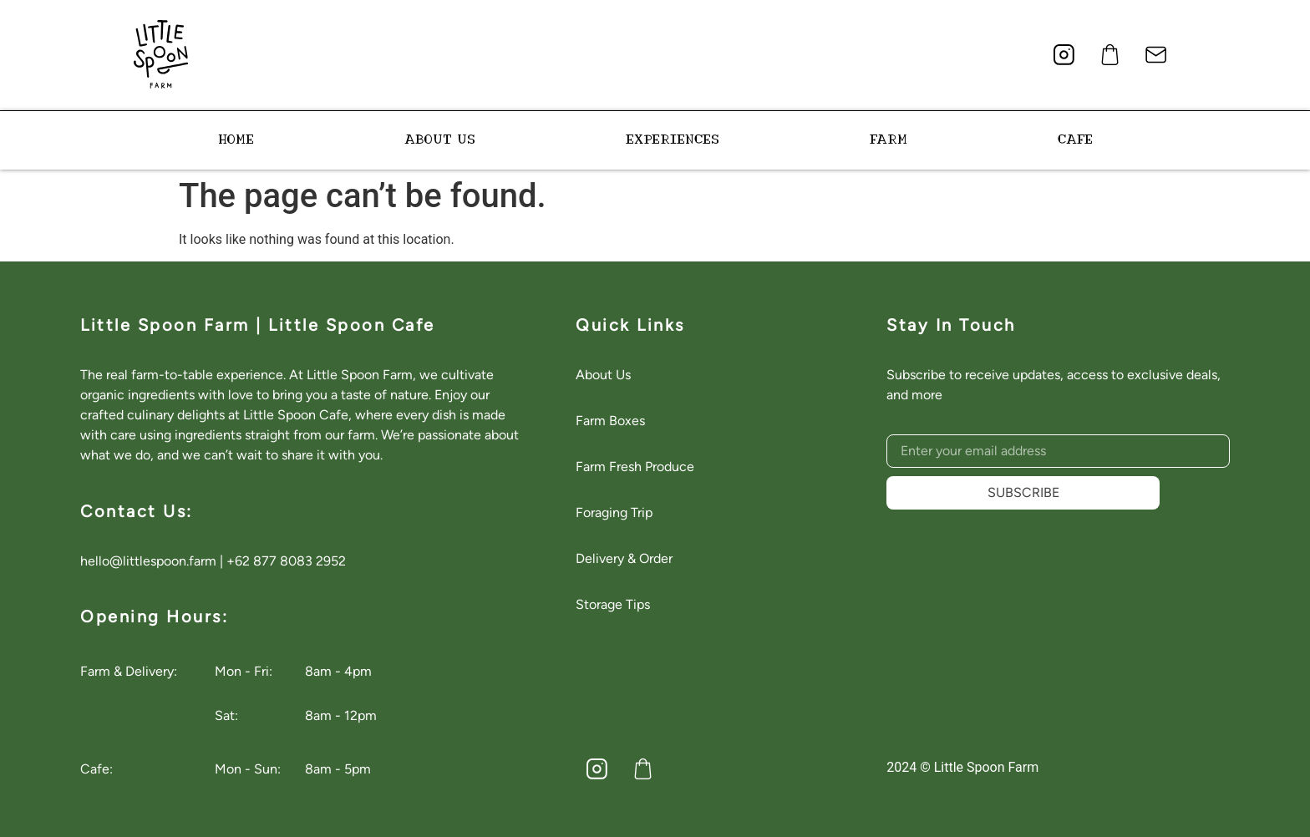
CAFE (1075, 139)
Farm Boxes (610, 421)
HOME (236, 139)
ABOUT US (439, 139)
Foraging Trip (614, 512)
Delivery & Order (624, 558)
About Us (603, 375)
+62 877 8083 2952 (286, 561)
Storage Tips (613, 604)
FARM (888, 139)
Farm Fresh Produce (635, 466)
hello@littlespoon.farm (148, 561)
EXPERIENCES (672, 139)
